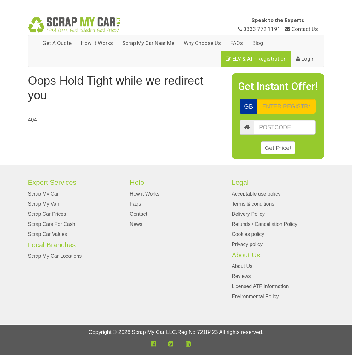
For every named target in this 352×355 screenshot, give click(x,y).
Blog (257, 43)
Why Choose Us (202, 43)
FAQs (236, 43)
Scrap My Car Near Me (148, 43)
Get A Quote (57, 43)
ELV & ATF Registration (256, 59)
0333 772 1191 (260, 29)
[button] (153, 344)
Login (305, 59)
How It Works (97, 43)
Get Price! (278, 148)
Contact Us (301, 29)
